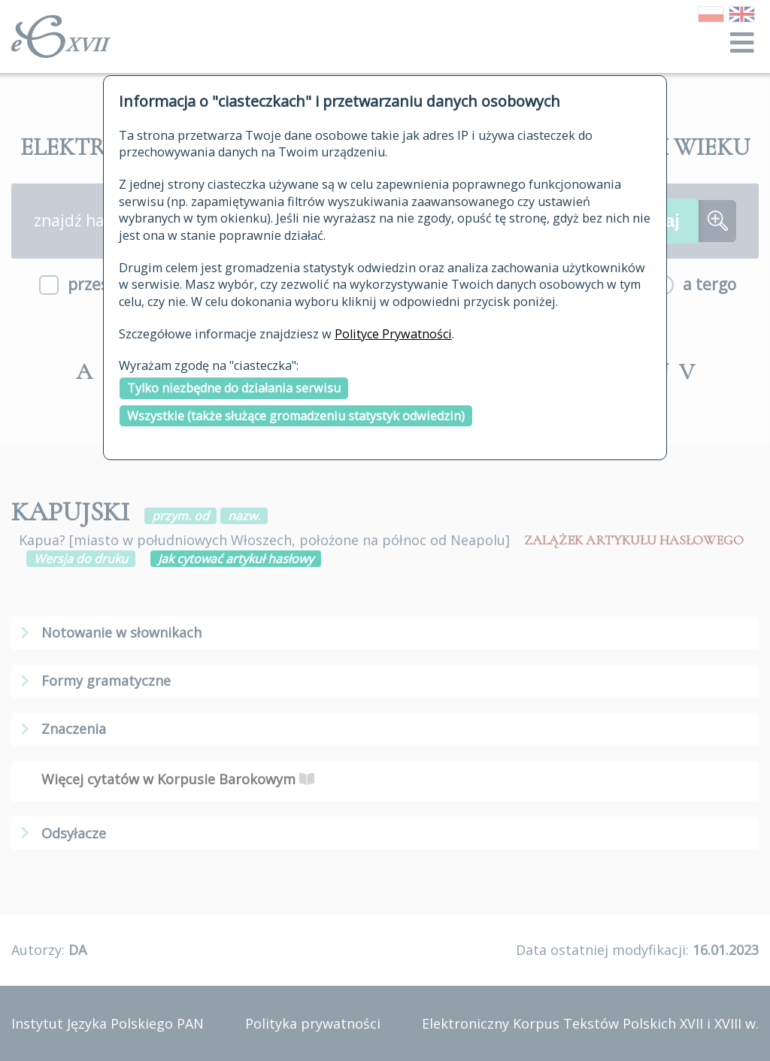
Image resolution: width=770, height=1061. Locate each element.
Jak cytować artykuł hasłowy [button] (236, 558)
